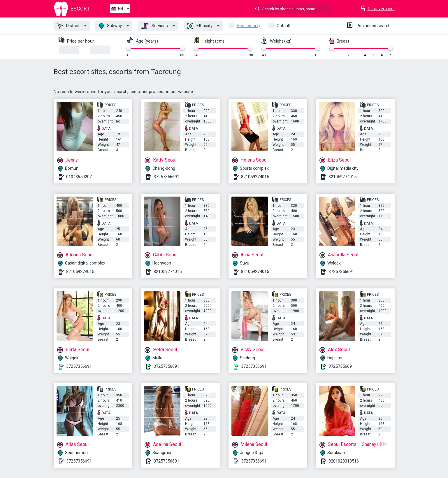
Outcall (283, 25)
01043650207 (79, 176)
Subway (110, 26)
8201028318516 (343, 461)
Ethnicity (199, 26)
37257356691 (166, 176)
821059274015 (255, 176)
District (68, 26)
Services (154, 26)
